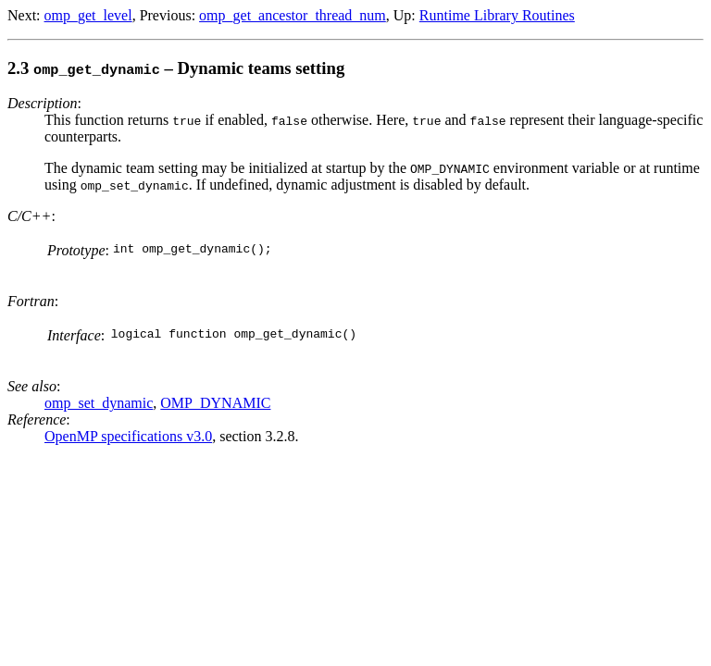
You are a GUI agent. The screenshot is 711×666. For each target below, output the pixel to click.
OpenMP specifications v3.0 (128, 436)
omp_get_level (88, 15)
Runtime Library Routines (497, 15)
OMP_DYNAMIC (215, 403)
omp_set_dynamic (98, 403)
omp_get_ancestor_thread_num (292, 15)
